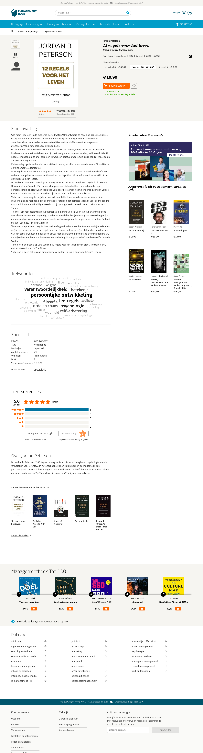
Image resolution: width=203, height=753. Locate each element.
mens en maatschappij (89, 656)
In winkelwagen (117, 85)
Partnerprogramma (69, 724)
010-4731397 (186, 24)
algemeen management (29, 646)
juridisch (89, 641)
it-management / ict (29, 681)
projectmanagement (149, 646)
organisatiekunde (89, 671)
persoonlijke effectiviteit (149, 641)
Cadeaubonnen (67, 730)
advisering (29, 641)
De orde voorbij (136, 230)
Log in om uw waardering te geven (73, 439)
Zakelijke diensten (68, 718)
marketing (89, 651)
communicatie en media (29, 656)
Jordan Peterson (111, 41)
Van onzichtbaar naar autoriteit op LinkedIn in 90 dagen (156, 150)
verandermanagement (149, 666)
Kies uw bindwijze (111, 62)
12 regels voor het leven (52, 31)
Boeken (21, 31)
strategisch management (149, 661)
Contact (15, 724)
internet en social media (29, 676)
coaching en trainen (29, 651)
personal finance (89, 676)
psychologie (149, 651)
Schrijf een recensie (38, 433)
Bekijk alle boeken (19, 535)
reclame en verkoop (149, 656)
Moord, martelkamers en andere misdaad (159, 282)
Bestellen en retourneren (24, 736)
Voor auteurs (18, 747)
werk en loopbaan (149, 671)
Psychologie (33, 31)
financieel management (29, 666)
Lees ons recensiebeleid (35, 439)
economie (29, 661)
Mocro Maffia (135, 279)
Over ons (15, 718)
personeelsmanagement (89, 681)
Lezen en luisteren (21, 741)
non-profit (89, 661)
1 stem (41, 114)
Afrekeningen (180, 230)
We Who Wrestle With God (39, 524)
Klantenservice (20, 712)
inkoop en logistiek (29, 671)
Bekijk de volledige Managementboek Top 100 (42, 621)
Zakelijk (63, 712)
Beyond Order (82, 521)
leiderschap (89, 646)
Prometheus (40, 355)
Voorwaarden (18, 730)
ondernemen (89, 666)
